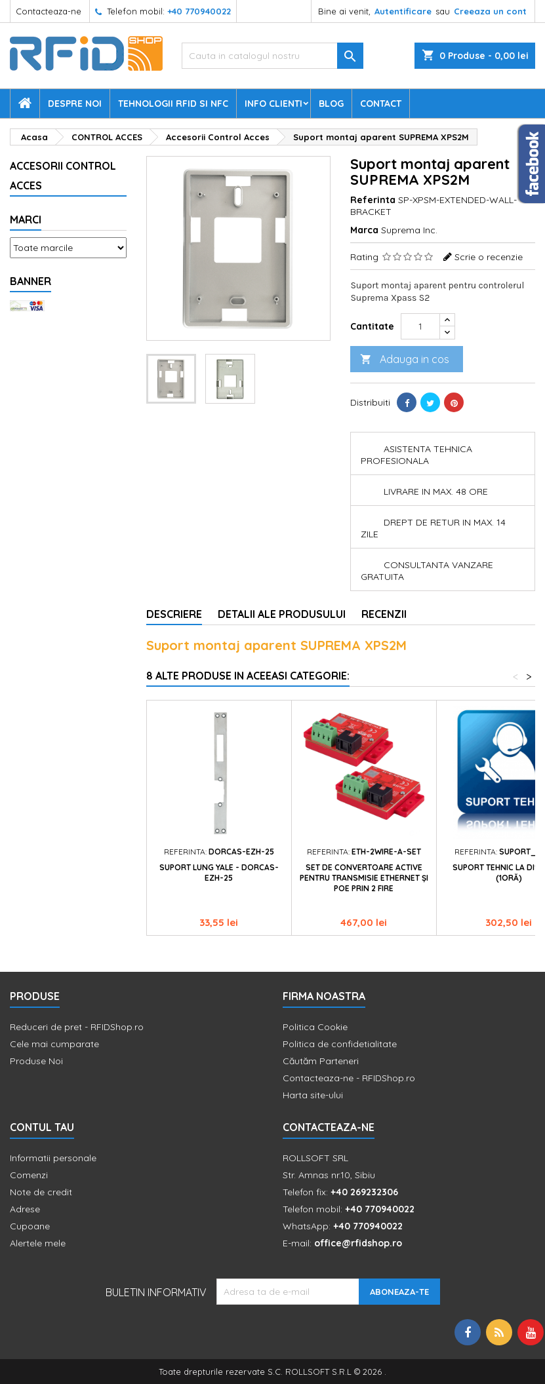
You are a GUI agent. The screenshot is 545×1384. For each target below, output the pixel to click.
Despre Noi (75, 103)
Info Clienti (273, 103)
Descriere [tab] (174, 614)
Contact (380, 103)
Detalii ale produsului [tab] (282, 614)
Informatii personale (53, 1158)
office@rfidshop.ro (358, 1243)
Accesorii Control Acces (63, 175)
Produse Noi (36, 1061)
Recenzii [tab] (384, 614)
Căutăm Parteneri (321, 1061)
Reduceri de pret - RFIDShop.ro (77, 1027)
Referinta (372, 200)
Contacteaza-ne (48, 11)
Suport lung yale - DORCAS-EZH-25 (219, 872)
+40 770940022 (199, 11)
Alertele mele (38, 1243)
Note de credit (41, 1192)
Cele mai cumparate (54, 1044)
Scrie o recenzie (488, 257)
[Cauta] (272, 56)
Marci (25, 219)
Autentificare (403, 11)
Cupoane (30, 1226)
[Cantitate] (420, 326)
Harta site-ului (313, 1095)
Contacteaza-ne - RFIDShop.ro (349, 1078)
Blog (331, 103)
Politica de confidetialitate (340, 1044)
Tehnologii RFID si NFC (173, 103)
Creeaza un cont (490, 11)
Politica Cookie (315, 1027)
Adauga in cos (404, 359)
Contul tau (42, 1127)
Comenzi (29, 1175)
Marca (364, 230)
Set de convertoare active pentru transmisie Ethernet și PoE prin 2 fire (364, 877)
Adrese (25, 1209)
